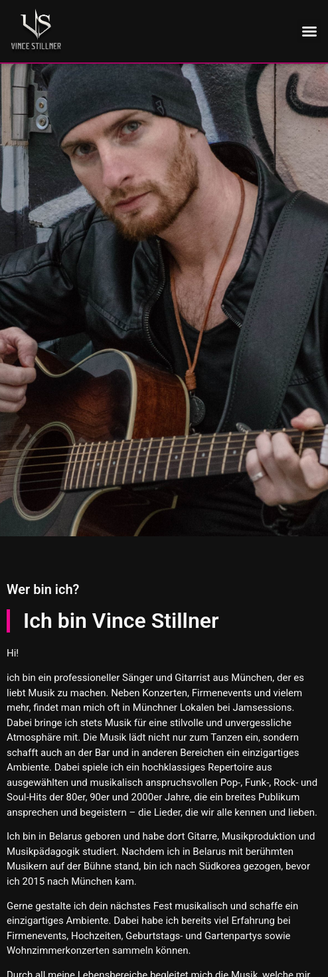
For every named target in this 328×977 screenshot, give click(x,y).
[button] (309, 31)
